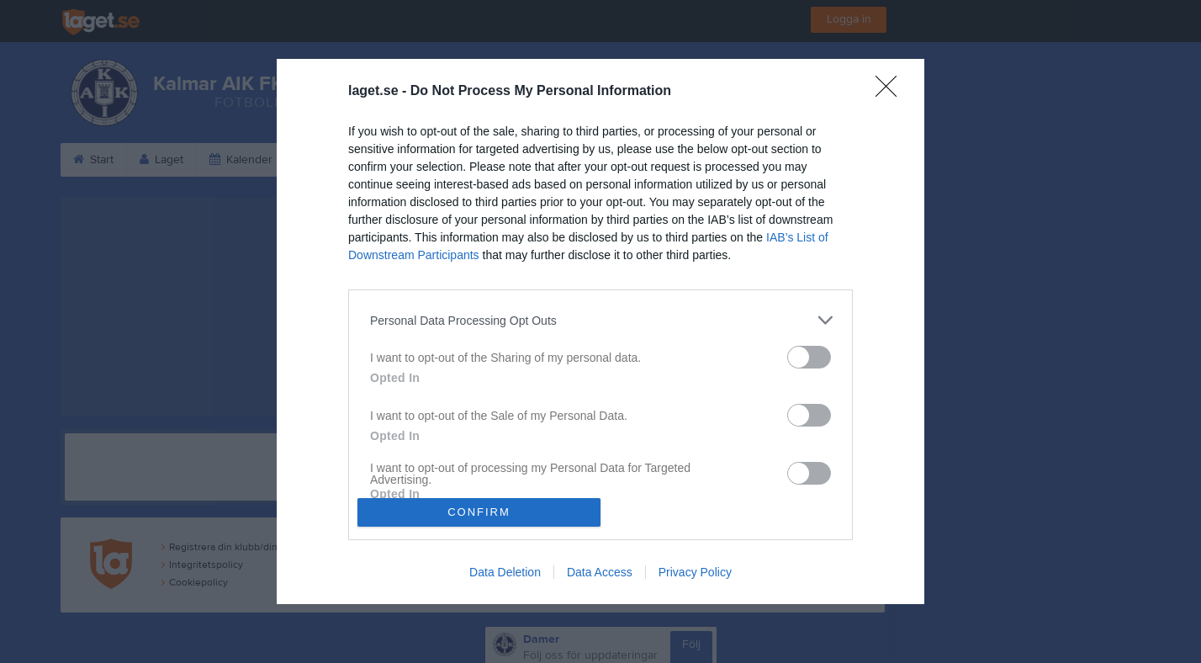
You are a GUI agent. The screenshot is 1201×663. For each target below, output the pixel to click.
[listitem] (600, 320)
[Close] (891, 92)
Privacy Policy (695, 572)
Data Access (599, 572)
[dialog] (600, 331)
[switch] (809, 357)
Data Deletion (505, 572)
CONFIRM (479, 512)
